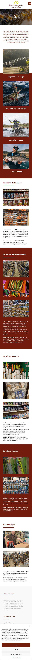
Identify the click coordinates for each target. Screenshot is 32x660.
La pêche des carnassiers (16, 108)
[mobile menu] (29, 3)
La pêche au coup (16, 140)
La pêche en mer (16, 172)
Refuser (16, 649)
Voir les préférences (16, 654)
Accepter (16, 645)
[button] (29, 626)
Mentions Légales (17, 658)
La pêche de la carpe (16, 77)
